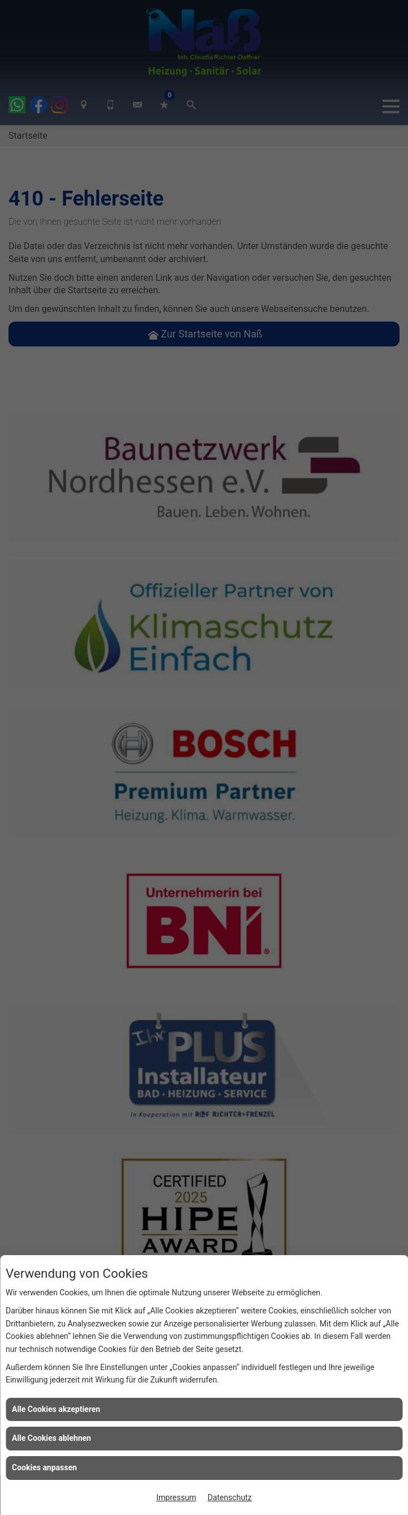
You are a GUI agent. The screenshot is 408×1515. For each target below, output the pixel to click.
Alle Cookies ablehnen (51, 1438)
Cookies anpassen (44, 1467)
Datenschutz (230, 1497)
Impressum (176, 1497)
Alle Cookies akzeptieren (56, 1409)
